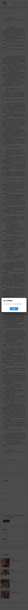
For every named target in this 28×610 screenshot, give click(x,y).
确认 (14, 308)
